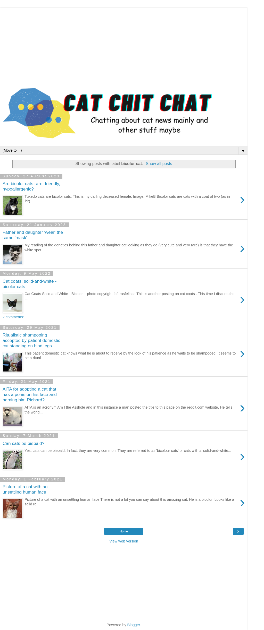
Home (124, 531)
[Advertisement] (124, 44)
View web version (123, 541)
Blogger (133, 625)
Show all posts (159, 163)
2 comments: (13, 317)
